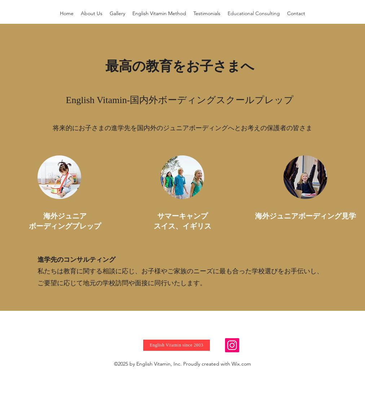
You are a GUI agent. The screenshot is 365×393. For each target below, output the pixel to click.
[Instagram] (232, 345)
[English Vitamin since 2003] (176, 345)
